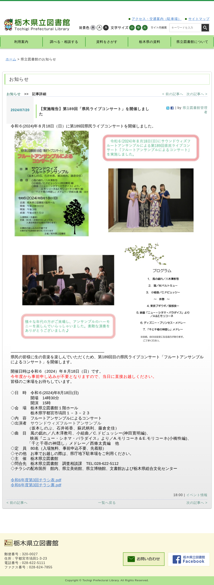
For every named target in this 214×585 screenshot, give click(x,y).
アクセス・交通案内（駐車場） (156, 19)
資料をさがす (107, 42)
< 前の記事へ (172, 94)
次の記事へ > (197, 94)
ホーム (11, 59)
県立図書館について (192, 42)
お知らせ (13, 94)
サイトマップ (199, 19)
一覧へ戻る (107, 502)
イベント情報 (197, 495)
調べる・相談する (64, 42)
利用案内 (21, 42)
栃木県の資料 (149, 42)
